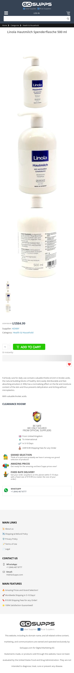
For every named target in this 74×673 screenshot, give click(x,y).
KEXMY (15, 328)
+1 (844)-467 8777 (18, 491)
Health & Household (31, 25)
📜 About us (7, 528)
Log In (37, 13)
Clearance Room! (14, 404)
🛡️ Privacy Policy (10, 539)
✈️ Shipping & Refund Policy (15, 533)
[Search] (37, 18)
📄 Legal (6, 549)
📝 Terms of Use (9, 544)
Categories (15, 25)
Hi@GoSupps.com (14, 574)
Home (4, 25)
